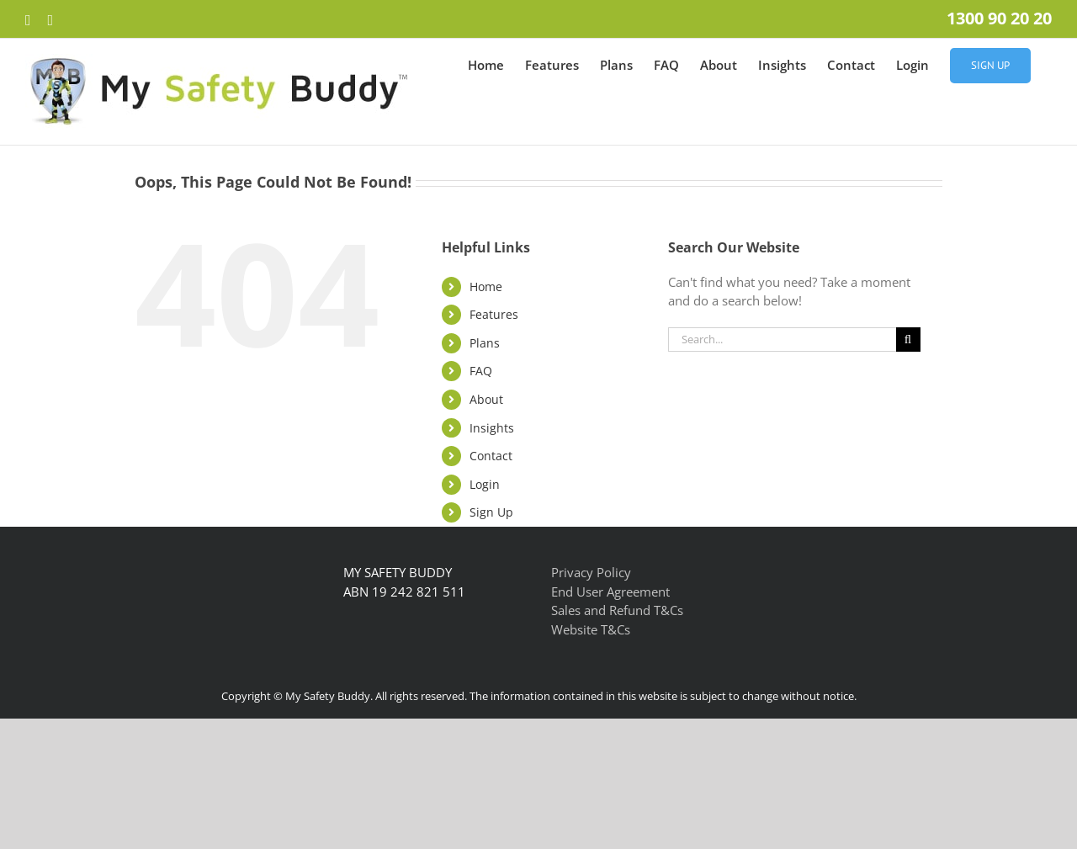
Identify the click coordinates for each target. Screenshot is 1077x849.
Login (485, 484)
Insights (492, 428)
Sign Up (491, 512)
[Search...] (782, 339)
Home (486, 286)
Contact (491, 456)
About (486, 399)
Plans (485, 343)
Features (494, 314)
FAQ (481, 371)
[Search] (908, 339)
